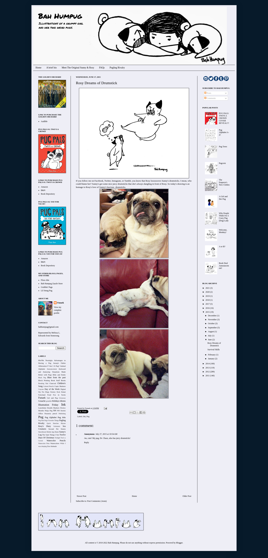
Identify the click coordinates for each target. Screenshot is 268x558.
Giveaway (62, 398)
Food (49, 395)
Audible (44, 121)
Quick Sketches (53, 423)
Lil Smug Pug (46, 290)
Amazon (44, 187)
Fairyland (41, 395)
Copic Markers (60, 386)
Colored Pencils (48, 386)
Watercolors (54, 443)
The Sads (45, 435)
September (212, 327)
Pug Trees (223, 146)
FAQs (102, 67)
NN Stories (61, 411)
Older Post (187, 496)
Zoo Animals (52, 446)
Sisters (63, 429)
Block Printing (44, 380)
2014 (208, 363)
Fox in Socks (59, 395)
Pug (87, 416)
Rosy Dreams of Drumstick (214, 344)
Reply (86, 442)
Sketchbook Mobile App (46, 432)
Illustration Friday (48, 404)
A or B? (222, 246)
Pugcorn (222, 163)
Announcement (52, 369)
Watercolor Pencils (56, 440)
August (211, 331)
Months (41, 411)
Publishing (62, 414)
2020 (208, 292)
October (211, 323)
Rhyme (63, 423)
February (212, 354)
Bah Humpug (60, 16)
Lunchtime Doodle (45, 408)
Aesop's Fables (59, 363)
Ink (84, 416)
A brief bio (51, 67)
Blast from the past (56, 377)
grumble (49, 401)
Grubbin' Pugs (47, 287)
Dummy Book (55, 392)
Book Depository (48, 194)
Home (38, 67)
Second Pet (53, 429)
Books (63, 380)
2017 (208, 304)
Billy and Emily (59, 375)
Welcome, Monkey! (223, 231)
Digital (63, 389)
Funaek (88, 408)
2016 (208, 308)
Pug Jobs (62, 417)
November (212, 319)
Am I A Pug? (54, 366)
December (212, 315)
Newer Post (81, 496)
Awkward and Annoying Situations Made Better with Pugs (52, 372)
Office (40, 413)
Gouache (42, 401)
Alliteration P (43, 366)
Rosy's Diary (44, 426)
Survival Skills (213, 349)
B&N (43, 190)
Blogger (179, 543)
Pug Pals (41, 420)
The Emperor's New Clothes (224, 182)
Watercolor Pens (44, 443)
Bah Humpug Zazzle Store (52, 283)
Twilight (57, 438)
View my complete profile (57, 310)
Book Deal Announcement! (224, 265)
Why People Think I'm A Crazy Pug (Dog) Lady (224, 217)
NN (54, 410)
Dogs (47, 392)
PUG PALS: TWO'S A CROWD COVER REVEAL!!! (224, 118)
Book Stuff (55, 380)
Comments (210, 98)
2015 (208, 312)
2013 (208, 368)
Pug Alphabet (51, 417)
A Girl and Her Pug (223, 197)
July (210, 335)
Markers (56, 408)
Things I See (54, 435)
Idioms (63, 401)
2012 (208, 371)
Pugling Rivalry (117, 67)
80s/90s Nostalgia (45, 360)
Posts (207, 93)
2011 (208, 375)
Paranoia (48, 413)
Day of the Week (52, 389)
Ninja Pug (48, 411)
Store (57, 432)
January (211, 358)
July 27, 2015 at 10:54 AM (106, 434)
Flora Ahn (45, 280)
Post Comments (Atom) (97, 501)
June (210, 339)
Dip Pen (41, 392)
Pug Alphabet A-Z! (224, 132)
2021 (208, 288)
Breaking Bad (43, 383)
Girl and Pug (52, 398)
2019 (208, 296)
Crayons (41, 389)
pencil (54, 413)
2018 (208, 300)
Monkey (63, 408)
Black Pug (42, 378)
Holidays (55, 401)
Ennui (63, 392)
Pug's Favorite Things (51, 420)
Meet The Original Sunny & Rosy (78, 67)
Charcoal (52, 383)
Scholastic (56, 426)
